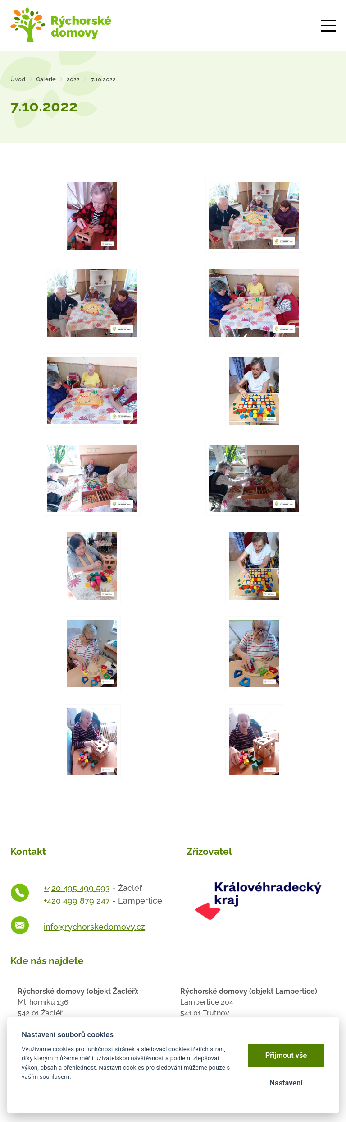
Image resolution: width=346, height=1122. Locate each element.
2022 (73, 79)
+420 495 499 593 (77, 888)
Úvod (17, 79)
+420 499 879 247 (77, 900)
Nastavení (285, 1083)
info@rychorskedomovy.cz (94, 927)
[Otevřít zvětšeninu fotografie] (91, 215)
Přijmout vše (286, 1055)
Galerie (46, 79)
